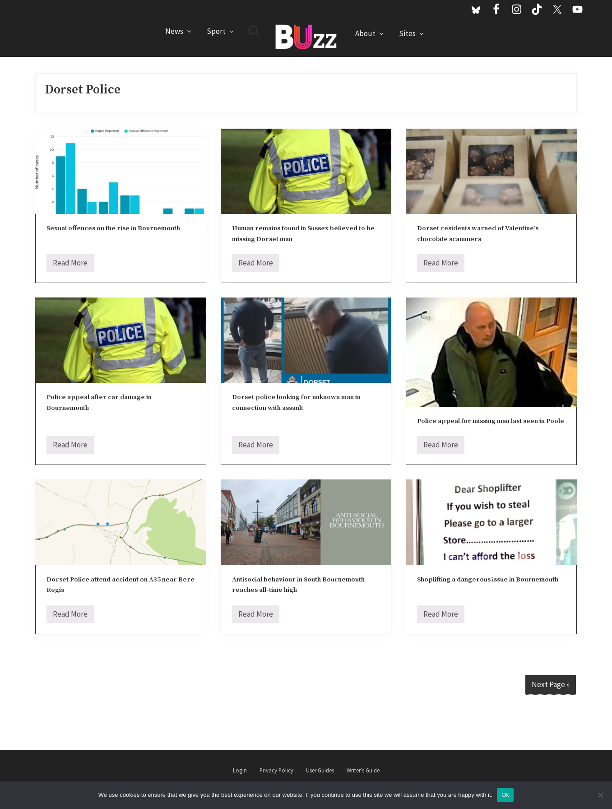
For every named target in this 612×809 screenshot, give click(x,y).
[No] (600, 795)
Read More (70, 265)
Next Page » (551, 684)
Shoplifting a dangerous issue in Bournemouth (487, 579)
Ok (505, 794)
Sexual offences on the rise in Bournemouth (113, 228)
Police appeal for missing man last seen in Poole (490, 421)
